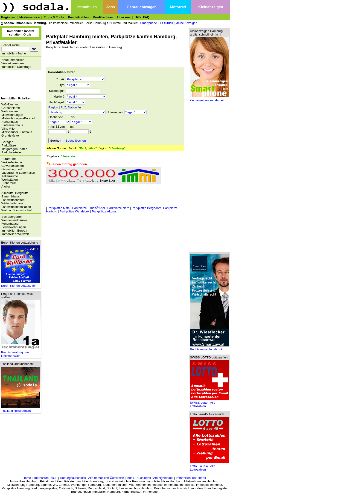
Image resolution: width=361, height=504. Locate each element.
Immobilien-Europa (14, 230)
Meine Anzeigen (186, 23)
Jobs (110, 7)
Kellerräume (9, 176)
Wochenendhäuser (14, 220)
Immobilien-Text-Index (191, 478)
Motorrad (178, 7)
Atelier (5, 186)
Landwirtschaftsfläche (16, 207)
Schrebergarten (12, 216)
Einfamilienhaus (12, 125)
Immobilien (87, 7)
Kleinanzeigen (210, 7)
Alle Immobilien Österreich (106, 478)
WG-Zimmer (9, 104)
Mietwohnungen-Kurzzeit (18, 118)
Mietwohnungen (12, 114)
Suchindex (144, 478)
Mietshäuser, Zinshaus (16, 132)
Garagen (7, 142)
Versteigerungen (12, 63)
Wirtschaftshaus (12, 203)
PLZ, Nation (69, 107)
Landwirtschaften (13, 200)
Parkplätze (8, 145)
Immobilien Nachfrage (16, 67)
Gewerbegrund (11, 169)
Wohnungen (9, 111)
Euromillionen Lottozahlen (20, 284)
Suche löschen (76, 140)
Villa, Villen (8, 128)
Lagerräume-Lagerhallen (18, 172)
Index (130, 478)
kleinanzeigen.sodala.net (209, 99)
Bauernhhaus (10, 196)
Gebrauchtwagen (142, 7)
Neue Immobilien (12, 60)
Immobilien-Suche (13, 53)
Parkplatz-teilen (12, 152)
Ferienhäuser (10, 223)
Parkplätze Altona (104, 211)
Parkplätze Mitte (59, 208)
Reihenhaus (9, 121)
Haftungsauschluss (73, 478)
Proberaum (9, 183)
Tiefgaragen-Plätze (14, 149)
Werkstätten (9, 179)
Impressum (41, 478)
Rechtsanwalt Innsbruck (209, 348)
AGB (54, 478)
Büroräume (9, 159)
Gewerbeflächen (12, 165)
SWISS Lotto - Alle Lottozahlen (209, 403)
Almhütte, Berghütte (15, 193)
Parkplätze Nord (118, 208)
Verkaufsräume (11, 162)
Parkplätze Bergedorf (146, 208)
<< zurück (166, 23)
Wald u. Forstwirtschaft (16, 210)
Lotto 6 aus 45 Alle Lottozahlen (209, 466)
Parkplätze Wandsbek (74, 211)
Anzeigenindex (163, 478)
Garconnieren (10, 108)
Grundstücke (10, 135)
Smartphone (148, 23)
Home (27, 478)
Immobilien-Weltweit (15, 234)
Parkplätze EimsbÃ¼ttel (88, 208)
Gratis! (20, 32)
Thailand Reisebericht (20, 409)
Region (53, 107)
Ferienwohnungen (13, 227)
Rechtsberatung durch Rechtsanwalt (20, 353)
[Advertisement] (19, 84)
